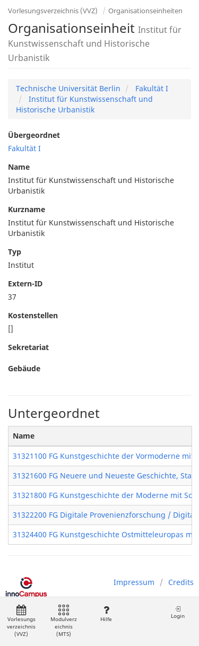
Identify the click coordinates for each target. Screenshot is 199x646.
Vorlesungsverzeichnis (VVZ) (53, 10)
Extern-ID (25, 283)
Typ (14, 252)
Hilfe (106, 614)
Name (19, 167)
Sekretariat (28, 347)
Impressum (134, 582)
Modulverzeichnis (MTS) (63, 621)
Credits (181, 582)
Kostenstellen (33, 315)
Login (178, 612)
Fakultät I (150, 88)
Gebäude (24, 368)
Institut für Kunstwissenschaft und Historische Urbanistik (84, 104)
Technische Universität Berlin (68, 88)
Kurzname (26, 209)
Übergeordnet (34, 135)
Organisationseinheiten (145, 10)
